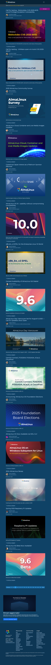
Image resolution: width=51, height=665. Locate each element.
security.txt (18, 644)
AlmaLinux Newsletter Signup (10, 619)
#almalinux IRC (29, 645)
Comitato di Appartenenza (39, 647)
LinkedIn (28, 644)
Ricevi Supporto (29, 632)
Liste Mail (18, 645)
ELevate (17, 642)
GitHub (17, 636)
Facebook (28, 642)
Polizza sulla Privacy (40, 633)
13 (35, 587)
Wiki (17, 632)
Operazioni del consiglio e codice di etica (40, 644)
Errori (17, 637)
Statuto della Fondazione (39, 640)
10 (28, 587)
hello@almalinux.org (10, 642)
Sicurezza (18, 650)
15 (40, 587)
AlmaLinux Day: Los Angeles (15, 5)
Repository (18, 638)
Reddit (27, 638)
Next (43, 587)
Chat (27, 633)
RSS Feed (44, 9)
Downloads (18, 640)
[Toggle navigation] (43, 2)
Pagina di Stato (19, 646)
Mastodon (28, 641)
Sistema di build (19, 649)
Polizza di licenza (40, 636)
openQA (17, 647)
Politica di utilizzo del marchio (40, 638)
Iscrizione (18, 641)
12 (33, 587)
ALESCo (17, 635)
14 (37, 587)
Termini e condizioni (40, 635)
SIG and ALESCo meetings (29, 637)
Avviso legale (39, 632)
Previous (8, 587)
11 (30, 587)
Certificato (18, 633)
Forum (27, 635)
